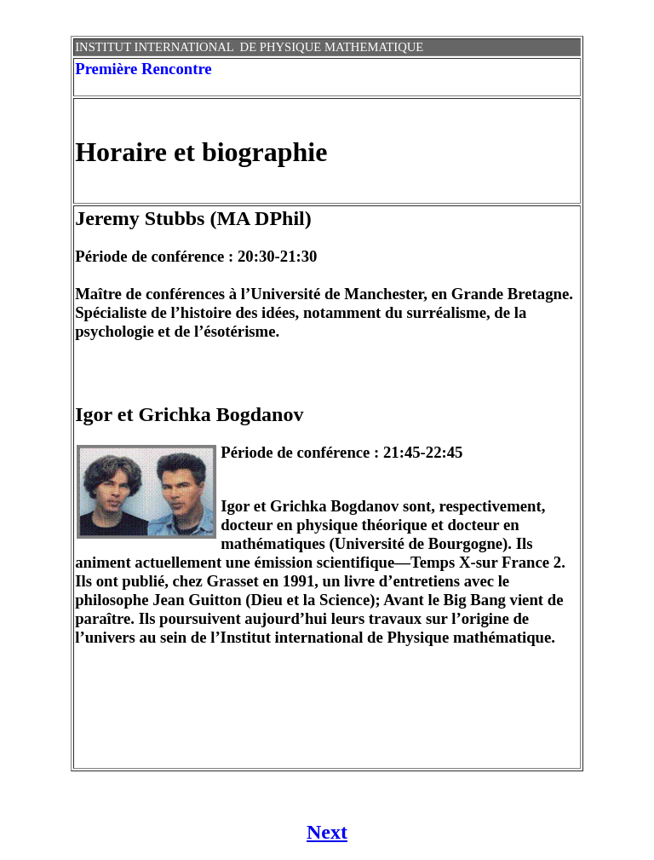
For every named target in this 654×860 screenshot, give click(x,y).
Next (327, 832)
